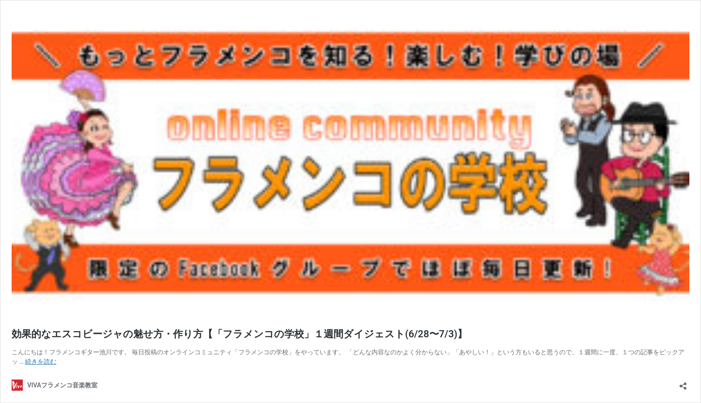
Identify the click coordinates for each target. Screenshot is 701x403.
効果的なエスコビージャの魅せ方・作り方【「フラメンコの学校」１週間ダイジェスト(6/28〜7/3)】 (239, 334)
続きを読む (40, 361)
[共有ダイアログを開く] (683, 383)
